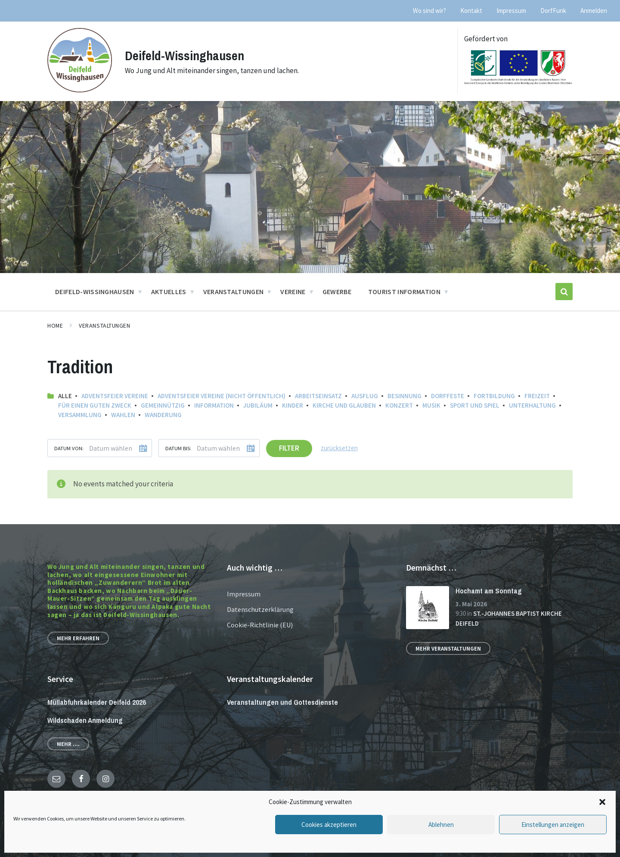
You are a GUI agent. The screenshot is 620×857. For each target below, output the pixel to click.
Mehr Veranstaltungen (448, 648)
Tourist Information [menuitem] (404, 291)
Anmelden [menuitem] (593, 10)
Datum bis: (178, 448)
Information (214, 405)
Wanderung (163, 415)
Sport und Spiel (474, 405)
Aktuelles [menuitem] (168, 291)
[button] (602, 802)
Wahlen (123, 415)
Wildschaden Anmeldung (85, 720)
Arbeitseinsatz (318, 396)
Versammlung (80, 415)
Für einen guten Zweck (94, 405)
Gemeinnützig (163, 405)
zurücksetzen (339, 448)
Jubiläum (258, 405)
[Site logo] (79, 90)
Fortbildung (494, 396)
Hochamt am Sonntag (489, 591)
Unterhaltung (532, 405)
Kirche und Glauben (344, 405)
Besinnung (405, 396)
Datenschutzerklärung (260, 609)
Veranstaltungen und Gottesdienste (282, 702)
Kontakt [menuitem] (471, 10)
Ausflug (364, 396)
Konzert (399, 405)
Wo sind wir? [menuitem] (429, 10)
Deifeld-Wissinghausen (184, 55)
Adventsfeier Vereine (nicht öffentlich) (221, 396)
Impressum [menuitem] (511, 10)
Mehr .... (68, 743)
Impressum (243, 594)
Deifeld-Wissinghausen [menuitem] (94, 291)
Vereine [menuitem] (292, 291)
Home (55, 325)
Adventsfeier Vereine (114, 396)
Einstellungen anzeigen (552, 824)
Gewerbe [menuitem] (336, 291)
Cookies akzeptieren (328, 824)
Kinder (292, 405)
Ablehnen (441, 824)
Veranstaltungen (104, 325)
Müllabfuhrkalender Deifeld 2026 (96, 702)
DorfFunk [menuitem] (553, 10)
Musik (431, 405)
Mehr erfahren (78, 638)
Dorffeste (447, 396)
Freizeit (537, 396)
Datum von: (69, 448)
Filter (289, 448)
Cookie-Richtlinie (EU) (260, 624)
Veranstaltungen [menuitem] (233, 291)
